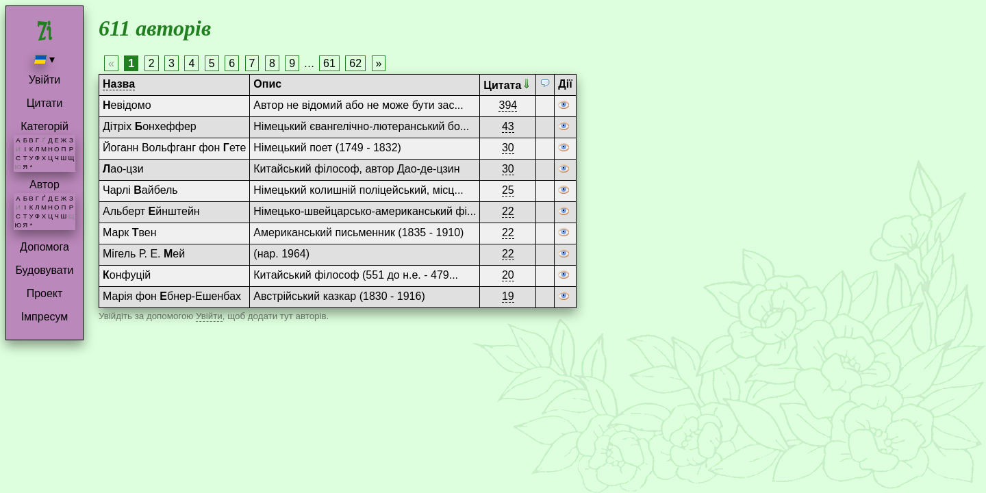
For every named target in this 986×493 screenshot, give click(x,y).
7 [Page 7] (252, 63)
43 (508, 126)
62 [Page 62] (355, 63)
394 (507, 105)
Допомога (44, 247)
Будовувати (44, 270)
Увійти (45, 80)
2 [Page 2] (152, 63)
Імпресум (44, 317)
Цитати (45, 103)
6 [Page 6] (232, 63)
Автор (44, 184)
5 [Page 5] (212, 63)
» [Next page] (379, 63)
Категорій (44, 126)
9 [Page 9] (292, 63)
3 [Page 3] (171, 63)
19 (508, 296)
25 (508, 190)
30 (508, 147)
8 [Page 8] (272, 63)
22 (508, 211)
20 (508, 275)
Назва (119, 84)
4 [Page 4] (191, 63)
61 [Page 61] (329, 63)
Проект (45, 293)
